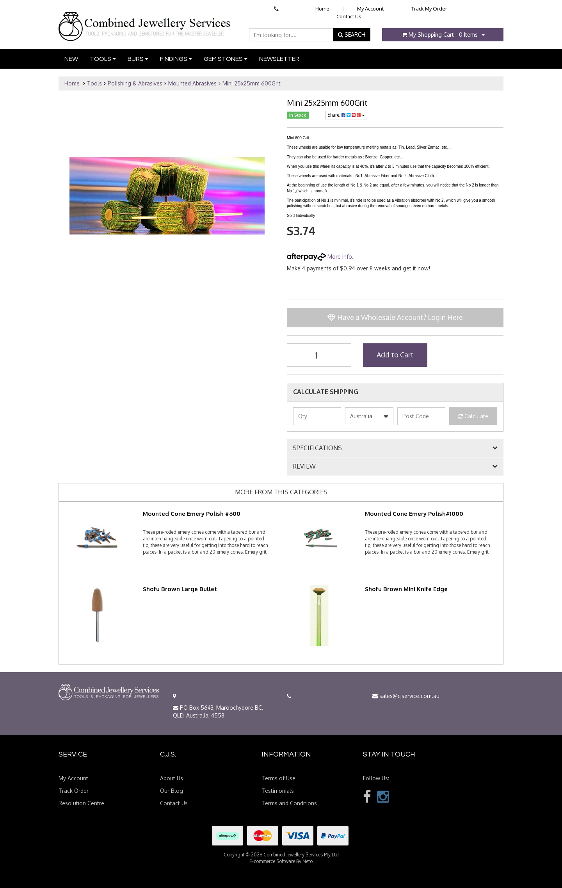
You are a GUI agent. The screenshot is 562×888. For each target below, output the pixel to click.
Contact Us (348, 16)
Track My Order (429, 8)
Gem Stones (225, 58)
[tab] (395, 448)
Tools (103, 58)
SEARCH (351, 34)
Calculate (473, 416)
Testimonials (277, 790)
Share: (346, 115)
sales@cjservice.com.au (405, 696)
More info (319, 256)
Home (322, 8)
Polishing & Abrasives (135, 83)
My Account (370, 8)
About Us (171, 778)
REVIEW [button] (304, 466)
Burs (138, 58)
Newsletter (279, 59)
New (71, 59)
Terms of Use (278, 778)
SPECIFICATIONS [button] (317, 448)
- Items (440, 34)
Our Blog (171, 790)
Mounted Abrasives (192, 83)
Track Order (74, 790)
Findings (176, 58)
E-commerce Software (272, 861)
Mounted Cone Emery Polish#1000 (414, 513)
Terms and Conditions (289, 803)
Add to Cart (395, 354)
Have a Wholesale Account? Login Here (395, 317)
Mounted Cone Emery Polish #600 (191, 513)
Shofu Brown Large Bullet (180, 589)
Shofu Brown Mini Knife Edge (406, 589)
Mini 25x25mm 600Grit (251, 83)
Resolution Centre (81, 803)
